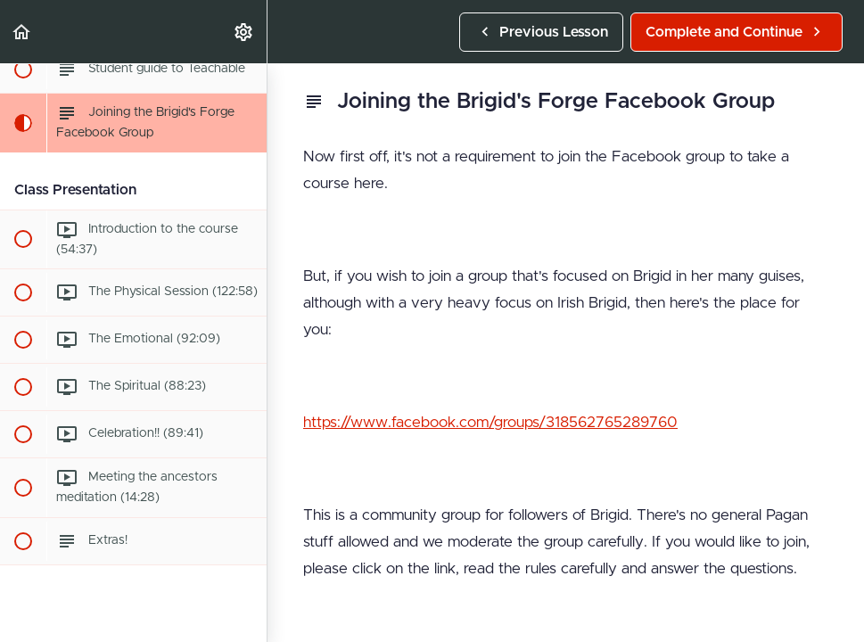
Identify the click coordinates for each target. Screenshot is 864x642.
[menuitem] (244, 31)
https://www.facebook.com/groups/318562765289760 (490, 422)
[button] (22, 31)
